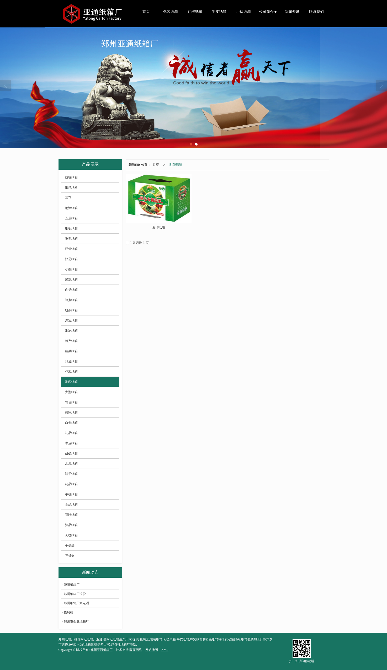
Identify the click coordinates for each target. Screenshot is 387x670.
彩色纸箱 (71, 402)
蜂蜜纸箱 (71, 300)
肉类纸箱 (71, 290)
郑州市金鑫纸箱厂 (76, 621)
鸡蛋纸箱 (71, 361)
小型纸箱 (243, 12)
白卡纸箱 (71, 423)
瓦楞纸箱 (195, 12)
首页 (146, 12)
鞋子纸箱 (71, 474)
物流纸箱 (71, 208)
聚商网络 (135, 650)
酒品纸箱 (71, 525)
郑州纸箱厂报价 (75, 594)
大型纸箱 (71, 392)
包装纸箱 (170, 12)
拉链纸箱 (71, 177)
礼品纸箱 (71, 433)
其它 (68, 198)
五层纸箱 (71, 218)
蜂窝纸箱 (71, 279)
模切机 (68, 612)
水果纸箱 (71, 463)
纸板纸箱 (71, 228)
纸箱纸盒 (71, 187)
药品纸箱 (71, 484)
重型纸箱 (71, 238)
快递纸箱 (71, 259)
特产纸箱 (71, 341)
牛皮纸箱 (219, 12)
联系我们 (316, 12)
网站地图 (151, 650)
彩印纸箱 (175, 165)
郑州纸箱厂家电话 (76, 603)
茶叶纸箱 (71, 515)
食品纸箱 (71, 504)
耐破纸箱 (71, 453)
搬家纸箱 (71, 412)
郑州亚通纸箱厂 (102, 650)
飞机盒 (70, 556)
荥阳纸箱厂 (71, 585)
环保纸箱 (71, 249)
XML (164, 650)
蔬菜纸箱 (71, 351)
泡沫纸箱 (71, 331)
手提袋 (70, 545)
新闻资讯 (292, 12)
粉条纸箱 (71, 310)
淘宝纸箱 (71, 320)
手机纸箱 (71, 494)
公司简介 (267, 12)
